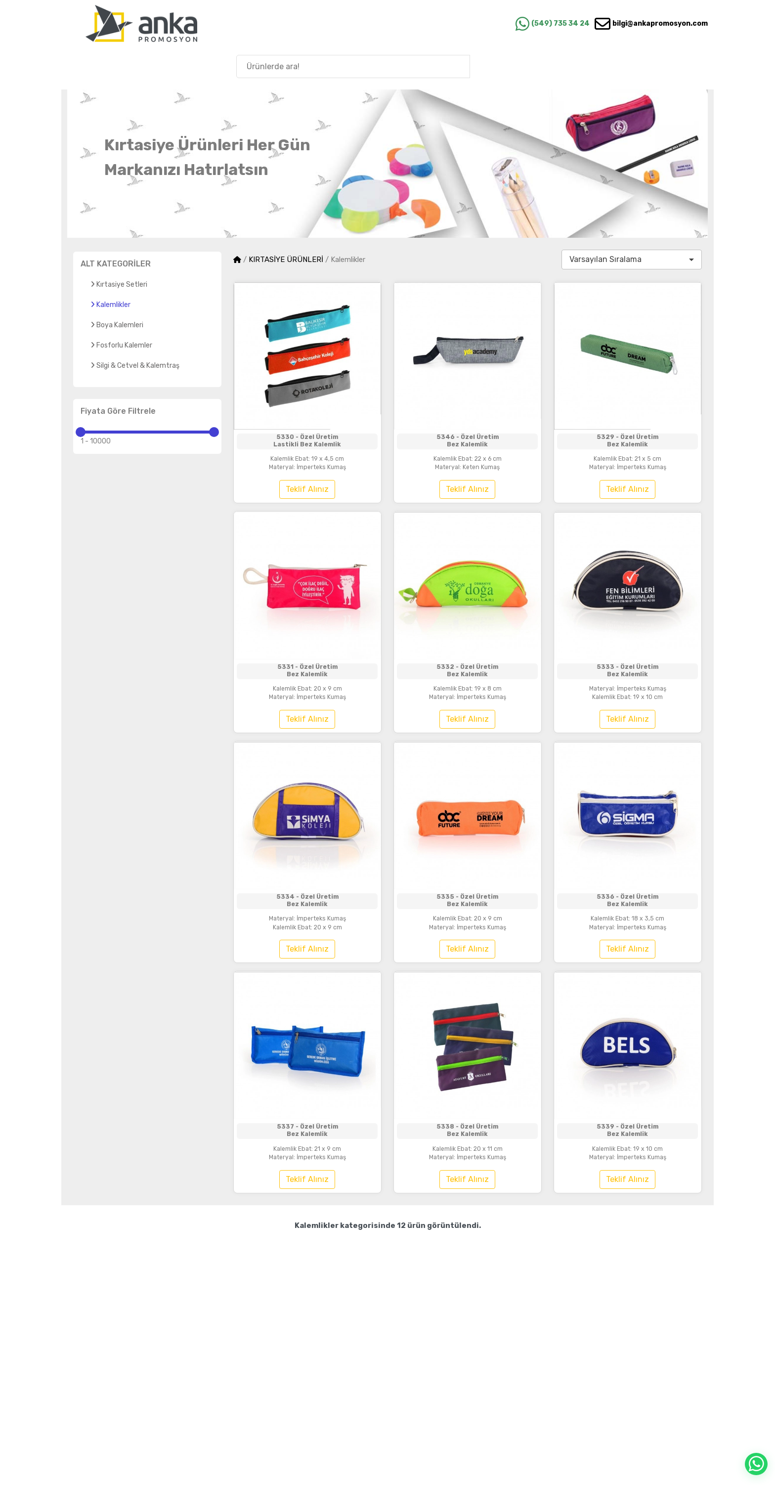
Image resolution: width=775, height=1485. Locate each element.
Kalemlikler (110, 305)
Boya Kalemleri (116, 325)
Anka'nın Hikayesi (655, 66)
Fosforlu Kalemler (121, 345)
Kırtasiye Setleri (118, 284)
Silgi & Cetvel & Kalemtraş (134, 365)
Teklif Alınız (307, 504)
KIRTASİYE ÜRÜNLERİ (286, 259)
